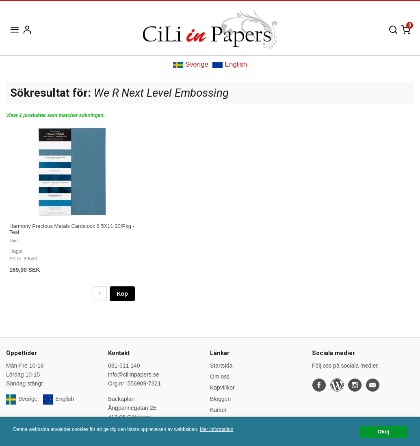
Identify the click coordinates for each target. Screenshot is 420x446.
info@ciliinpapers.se (133, 374)
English (229, 64)
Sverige (190, 64)
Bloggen (220, 399)
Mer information (217, 429)
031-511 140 (124, 365)
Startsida (221, 365)
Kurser (218, 410)
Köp (122, 293)
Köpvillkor (222, 387)
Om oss (219, 376)
